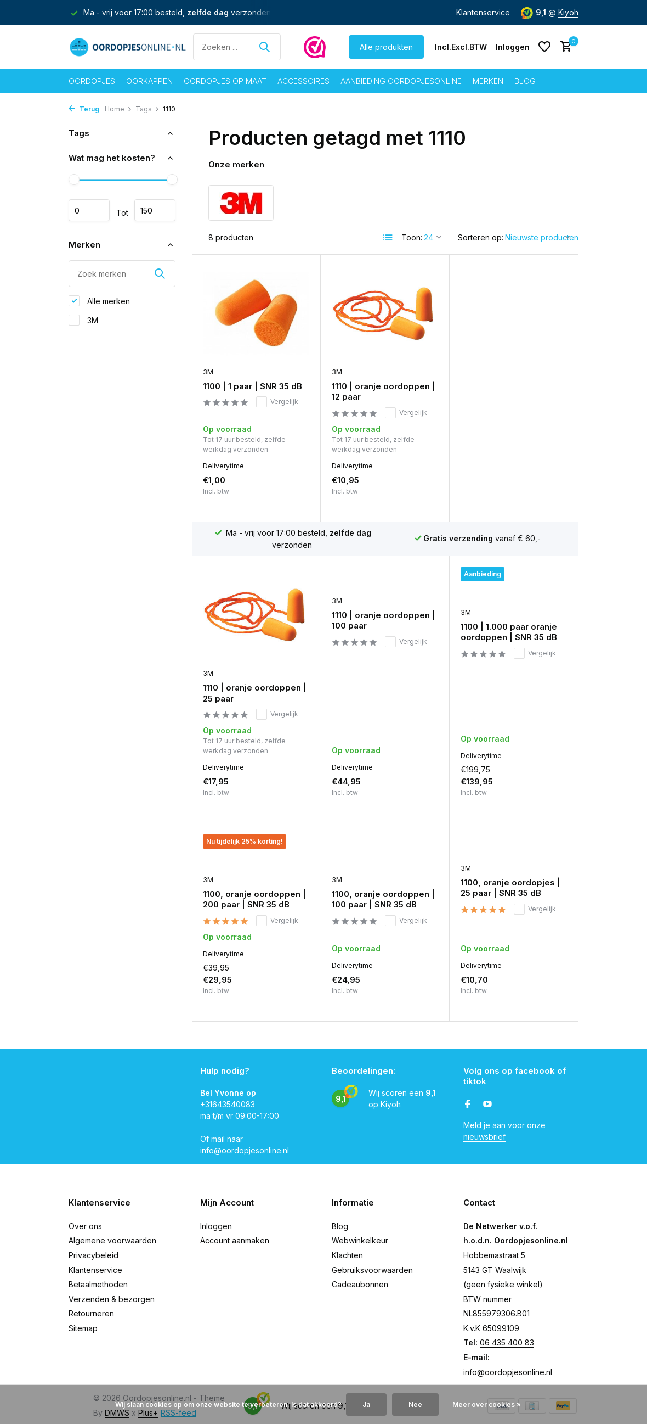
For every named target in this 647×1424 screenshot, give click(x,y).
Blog (525, 81)
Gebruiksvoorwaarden (372, 1261)
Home (118, 109)
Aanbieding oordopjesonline (401, 81)
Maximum (154, 210)
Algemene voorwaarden (112, 1232)
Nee (415, 1404)
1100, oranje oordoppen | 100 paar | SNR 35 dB (254, 830)
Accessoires (303, 81)
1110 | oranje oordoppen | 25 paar (512, 392)
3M (83, 320)
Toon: (411, 237)
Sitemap (83, 1319)
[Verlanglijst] (544, 47)
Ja (366, 1404)
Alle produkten (386, 47)
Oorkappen (149, 81)
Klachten (347, 1246)
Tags (147, 109)
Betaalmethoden (98, 1276)
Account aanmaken (234, 1232)
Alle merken (99, 300)
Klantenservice (483, 12)
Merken (488, 81)
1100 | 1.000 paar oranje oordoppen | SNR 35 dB (380, 632)
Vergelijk (277, 402)
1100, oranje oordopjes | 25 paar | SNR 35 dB (382, 818)
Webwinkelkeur (360, 1232)
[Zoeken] (237, 46)
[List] (388, 238)
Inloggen (216, 1217)
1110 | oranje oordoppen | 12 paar (383, 391)
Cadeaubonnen (360, 1276)
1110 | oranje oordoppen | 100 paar (255, 621)
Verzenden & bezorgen (112, 1290)
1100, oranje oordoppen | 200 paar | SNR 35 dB (512, 632)
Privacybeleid (93, 1246)
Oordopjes (92, 81)
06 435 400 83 (507, 1334)
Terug (84, 109)
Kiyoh (568, 12)
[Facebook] (467, 1095)
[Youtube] (487, 1095)
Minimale (89, 210)
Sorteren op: (480, 237)
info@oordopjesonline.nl (507, 1363)
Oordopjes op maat (225, 81)
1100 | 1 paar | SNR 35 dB (252, 386)
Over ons (85, 1217)
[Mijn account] (513, 47)
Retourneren (91, 1305)
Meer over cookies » (486, 1404)
